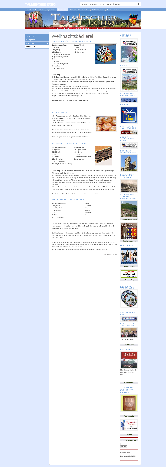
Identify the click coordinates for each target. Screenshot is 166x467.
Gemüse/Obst (30, 43)
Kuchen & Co (30, 47)
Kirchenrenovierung (98, 10)
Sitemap (117, 4)
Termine (116, 10)
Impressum (93, 4)
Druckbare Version (110, 255)
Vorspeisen (29, 36)
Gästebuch (85, 10)
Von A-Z (102, 4)
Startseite (85, 4)
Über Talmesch (31, 10)
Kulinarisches (62, 10)
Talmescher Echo (74, 10)
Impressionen (51, 10)
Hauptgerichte (30, 40)
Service (109, 10)
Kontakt (109, 4)
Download (73, 95)
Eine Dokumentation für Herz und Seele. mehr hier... (128, 372)
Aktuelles (41, 10)
